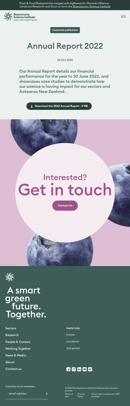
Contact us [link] (13, 368)
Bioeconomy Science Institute (91, 6)
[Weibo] (90, 369)
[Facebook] (68, 369)
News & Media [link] (15, 355)
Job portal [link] (73, 348)
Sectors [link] (10, 328)
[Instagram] (74, 369)
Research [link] (12, 335)
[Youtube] (85, 369)
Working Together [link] (18, 348)
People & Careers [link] (17, 341)
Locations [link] (72, 341)
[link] (65, 206)
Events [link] (70, 334)
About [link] (9, 362)
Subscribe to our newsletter (20, 386)
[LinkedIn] (79, 369)
